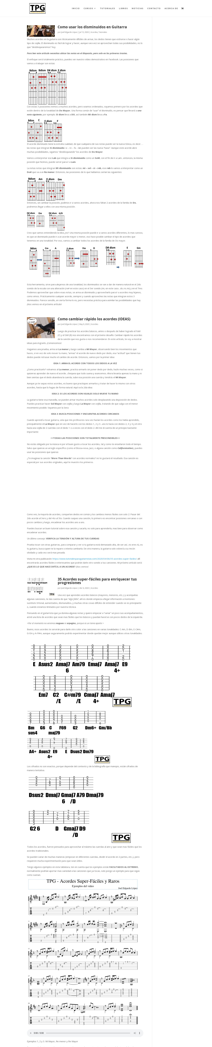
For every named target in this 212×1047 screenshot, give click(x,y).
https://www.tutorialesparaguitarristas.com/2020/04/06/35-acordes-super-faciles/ (95, 558)
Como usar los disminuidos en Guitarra (92, 26)
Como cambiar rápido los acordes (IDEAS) (94, 318)
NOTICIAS (137, 8)
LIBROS (123, 8)
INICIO (76, 8)
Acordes (94, 32)
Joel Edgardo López (69, 32)
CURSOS (88, 8)
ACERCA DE (171, 8)
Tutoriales (103, 32)
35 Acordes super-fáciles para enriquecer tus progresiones (97, 581)
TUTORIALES (107, 8)
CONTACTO (154, 8)
